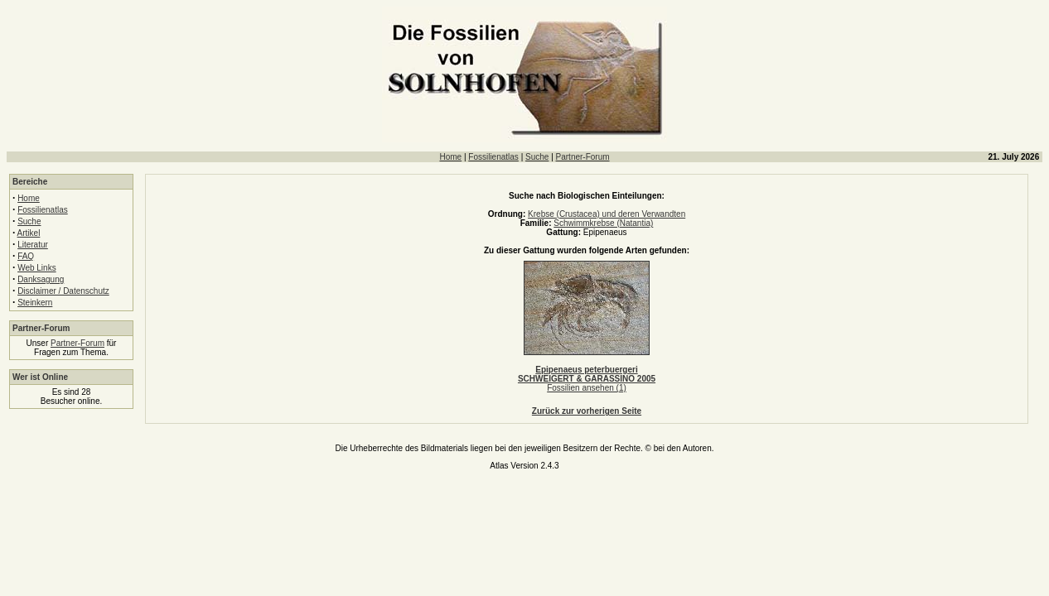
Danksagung (40, 279)
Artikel (29, 233)
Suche (537, 156)
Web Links (36, 267)
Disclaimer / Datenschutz (63, 291)
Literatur (32, 244)
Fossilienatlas (493, 156)
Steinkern (34, 302)
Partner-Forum (583, 156)
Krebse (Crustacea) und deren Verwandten (606, 214)
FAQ (25, 256)
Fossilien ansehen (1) (586, 387)
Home (450, 156)
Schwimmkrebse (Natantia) (603, 223)
